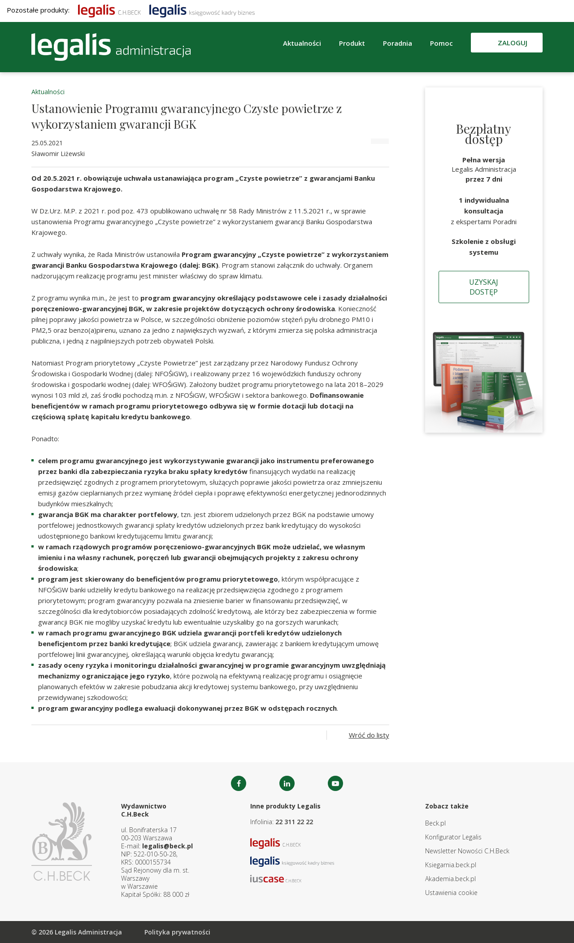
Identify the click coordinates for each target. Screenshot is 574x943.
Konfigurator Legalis (453, 837)
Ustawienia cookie (451, 892)
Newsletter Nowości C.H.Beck (467, 851)
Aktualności (302, 43)
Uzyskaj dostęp (483, 287)
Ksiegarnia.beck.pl (450, 864)
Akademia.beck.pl (450, 878)
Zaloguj (512, 42)
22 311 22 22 (294, 821)
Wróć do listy (369, 734)
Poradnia (397, 43)
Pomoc (441, 43)
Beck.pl (435, 823)
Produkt (352, 43)
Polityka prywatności (177, 932)
